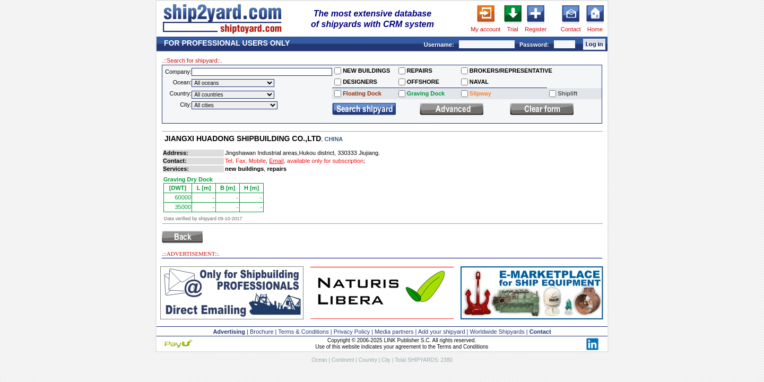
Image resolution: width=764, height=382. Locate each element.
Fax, (241, 161)
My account (485, 29)
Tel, (229, 161)
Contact (571, 29)
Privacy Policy (352, 331)
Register (535, 29)
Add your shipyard (441, 331)
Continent (343, 360)
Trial (512, 29)
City (385, 360)
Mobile (257, 161)
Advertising (229, 331)
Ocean (319, 360)
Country (368, 360)
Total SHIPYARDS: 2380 (424, 360)
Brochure (262, 331)
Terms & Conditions (303, 331)
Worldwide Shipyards (497, 331)
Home (595, 29)
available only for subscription (325, 161)
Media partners (394, 331)
